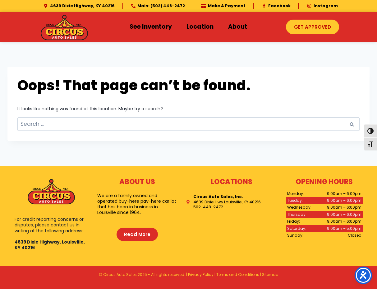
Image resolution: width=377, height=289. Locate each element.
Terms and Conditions (237, 274)
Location (200, 26)
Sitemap (270, 274)
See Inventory (151, 26)
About (237, 26)
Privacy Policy (201, 274)
